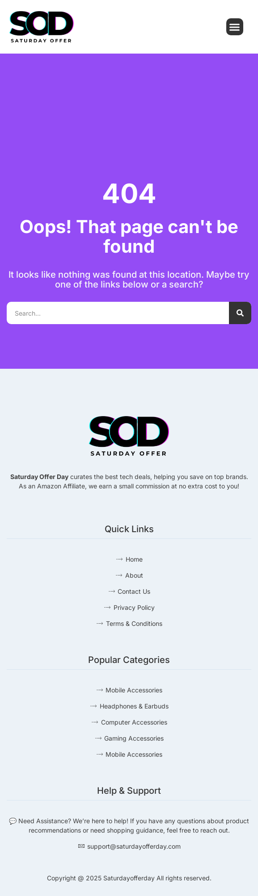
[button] (234, 26)
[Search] (240, 313)
